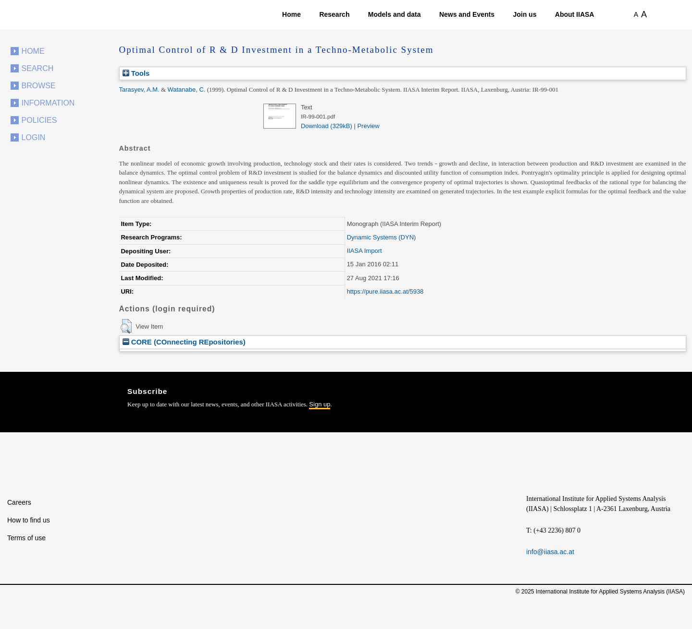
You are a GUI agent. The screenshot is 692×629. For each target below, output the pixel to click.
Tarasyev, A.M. (139, 89)
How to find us (28, 520)
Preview (368, 126)
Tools (136, 73)
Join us (524, 14)
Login (34, 137)
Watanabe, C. (186, 89)
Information (48, 103)
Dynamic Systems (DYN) (381, 237)
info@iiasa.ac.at (550, 552)
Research (334, 14)
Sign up (319, 404)
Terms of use (26, 538)
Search (38, 68)
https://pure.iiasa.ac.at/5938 (385, 291)
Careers (19, 502)
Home (291, 14)
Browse (39, 86)
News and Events (466, 14)
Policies (39, 120)
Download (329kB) (326, 126)
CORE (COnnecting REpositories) (184, 342)
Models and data (394, 14)
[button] (126, 326)
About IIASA (574, 14)
